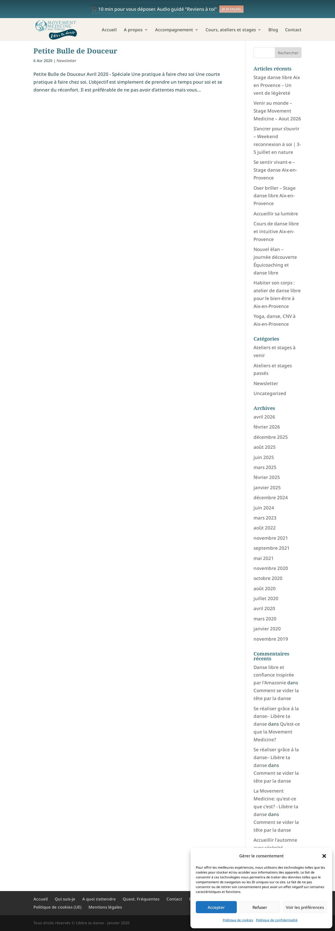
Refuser (259, 907)
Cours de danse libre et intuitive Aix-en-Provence (276, 231)
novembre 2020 (271, 568)
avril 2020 (264, 608)
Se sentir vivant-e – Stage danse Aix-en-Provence (275, 170)
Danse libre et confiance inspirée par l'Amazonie (274, 675)
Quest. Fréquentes (141, 899)
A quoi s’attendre (99, 899)
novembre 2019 (271, 639)
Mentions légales (105, 907)
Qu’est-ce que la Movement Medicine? (277, 732)
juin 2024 (264, 508)
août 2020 (265, 588)
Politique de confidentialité (277, 920)
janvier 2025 (267, 487)
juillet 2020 (266, 598)
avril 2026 (264, 417)
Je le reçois (231, 8)
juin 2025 (264, 457)
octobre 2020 (268, 578)
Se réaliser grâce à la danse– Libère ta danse (276, 716)
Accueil (109, 30)
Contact (293, 30)
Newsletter (66, 60)
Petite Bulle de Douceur (75, 51)
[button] (324, 856)
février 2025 (267, 477)
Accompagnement (174, 30)
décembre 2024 (271, 497)
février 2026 (267, 427)
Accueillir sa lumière (276, 213)
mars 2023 (265, 518)
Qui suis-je (65, 899)
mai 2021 (264, 558)
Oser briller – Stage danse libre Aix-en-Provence (275, 196)
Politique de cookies (238, 920)
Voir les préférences (305, 907)
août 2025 (265, 447)
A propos (133, 30)
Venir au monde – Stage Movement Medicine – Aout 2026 (277, 111)
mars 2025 (265, 467)
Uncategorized (270, 393)
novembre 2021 (271, 538)
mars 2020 (265, 619)
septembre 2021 (272, 548)
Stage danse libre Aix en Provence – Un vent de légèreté (277, 85)
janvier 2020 (267, 629)
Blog (273, 30)
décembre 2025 (271, 437)
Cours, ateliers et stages (231, 30)
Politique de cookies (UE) (57, 907)
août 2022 (265, 528)
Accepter (216, 907)
